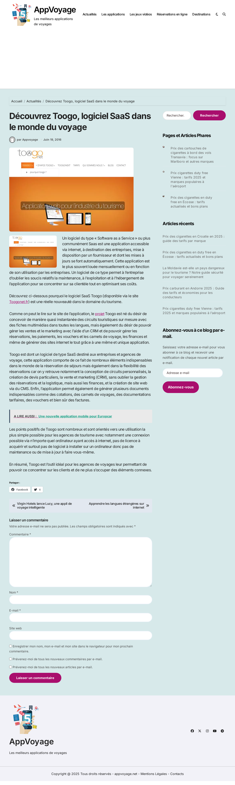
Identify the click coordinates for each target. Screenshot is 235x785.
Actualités (90, 14)
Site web (15, 632)
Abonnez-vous (181, 387)
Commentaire (20, 538)
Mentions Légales (154, 778)
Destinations (201, 14)
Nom (13, 596)
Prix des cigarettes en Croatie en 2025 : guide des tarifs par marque (194, 238)
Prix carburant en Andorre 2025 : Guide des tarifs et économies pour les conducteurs (193, 292)
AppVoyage (55, 9)
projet (100, 317)
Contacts (177, 778)
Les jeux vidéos (141, 14)
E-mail (15, 614)
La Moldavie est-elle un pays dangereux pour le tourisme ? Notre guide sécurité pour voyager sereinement (194, 272)
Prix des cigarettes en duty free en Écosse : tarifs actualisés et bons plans (191, 201)
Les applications (113, 14)
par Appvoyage (23, 143)
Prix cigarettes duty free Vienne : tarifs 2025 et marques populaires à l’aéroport (194, 310)
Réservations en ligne (172, 14)
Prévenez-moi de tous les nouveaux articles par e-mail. (53, 671)
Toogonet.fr (19, 305)
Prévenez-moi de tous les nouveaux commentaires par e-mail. (57, 663)
